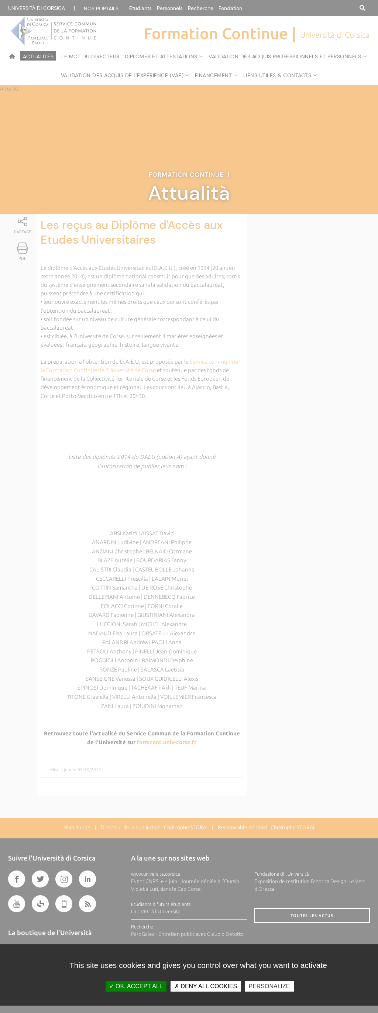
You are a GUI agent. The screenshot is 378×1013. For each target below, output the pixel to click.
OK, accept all (136, 986)
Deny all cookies (205, 986)
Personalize (269, 986)
